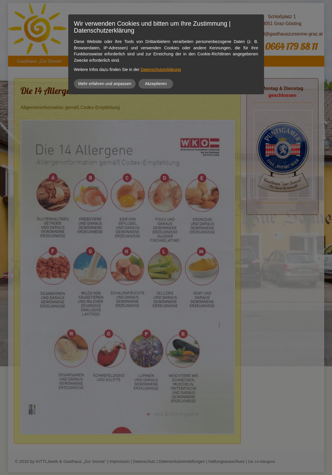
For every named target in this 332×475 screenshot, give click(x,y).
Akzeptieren (156, 83)
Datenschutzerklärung (161, 69)
